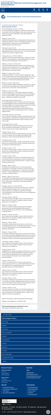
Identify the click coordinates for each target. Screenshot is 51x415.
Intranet (5, 407)
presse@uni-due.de (33, 374)
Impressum (32, 407)
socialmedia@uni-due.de (34, 377)
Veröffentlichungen (33, 387)
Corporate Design (32, 394)
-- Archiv (4, 361)
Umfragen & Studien (7, 358)
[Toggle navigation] (3, 10)
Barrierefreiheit (7, 409)
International (5, 340)
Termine (4, 350)
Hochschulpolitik (6, 332)
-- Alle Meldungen (7, 315)
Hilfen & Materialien (33, 389)
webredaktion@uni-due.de (34, 376)
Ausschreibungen (7, 354)
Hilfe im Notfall (21, 407)
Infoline (12, 407)
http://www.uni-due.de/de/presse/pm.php (12, 308)
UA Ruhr (4, 336)
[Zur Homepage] (25, 1)
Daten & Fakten (32, 391)
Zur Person (5, 329)
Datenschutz (41, 407)
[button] (39, 10)
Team (27, 370)
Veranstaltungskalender (9, 392)
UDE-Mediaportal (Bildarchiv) (10, 389)
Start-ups (4, 347)
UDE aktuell (6, 391)
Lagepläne (30, 392)
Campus (4, 343)
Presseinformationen (8, 387)
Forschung (5, 322)
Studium (4, 325)
